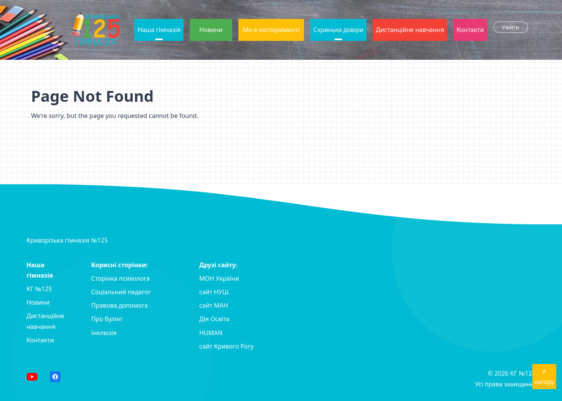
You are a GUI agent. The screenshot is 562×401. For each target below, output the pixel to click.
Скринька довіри (338, 29)
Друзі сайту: (218, 265)
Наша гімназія (158, 29)
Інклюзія (104, 333)
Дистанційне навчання (410, 29)
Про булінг (107, 319)
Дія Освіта (214, 319)
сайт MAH (213, 305)
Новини (211, 29)
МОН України (219, 278)
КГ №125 (39, 289)
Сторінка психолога (120, 278)
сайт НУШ (214, 292)
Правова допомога (119, 305)
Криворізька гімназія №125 (67, 240)
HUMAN (211, 333)
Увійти (510, 27)
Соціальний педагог (121, 292)
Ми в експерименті (271, 29)
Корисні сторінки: (119, 265)
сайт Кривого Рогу (226, 346)
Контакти (470, 29)
